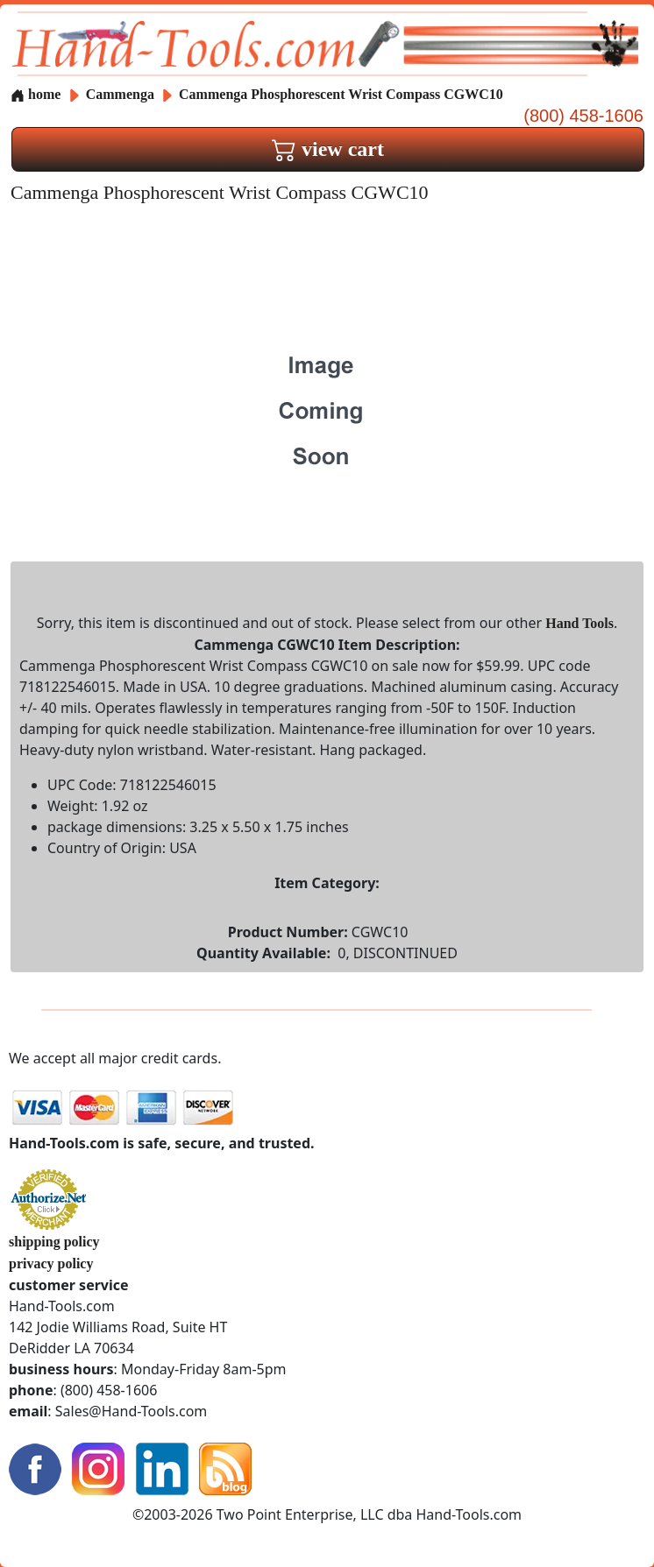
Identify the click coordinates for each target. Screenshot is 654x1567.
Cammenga (122, 94)
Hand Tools (579, 623)
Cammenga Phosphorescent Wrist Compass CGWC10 (341, 94)
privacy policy (51, 1263)
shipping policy (54, 1241)
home (35, 94)
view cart (328, 149)
